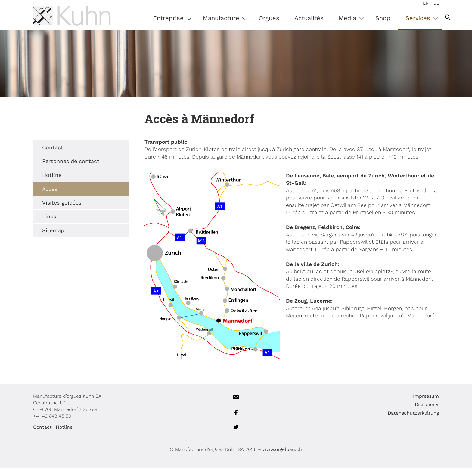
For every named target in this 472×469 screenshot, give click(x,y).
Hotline (56, 428)
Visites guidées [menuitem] (53, 204)
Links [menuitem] (41, 217)
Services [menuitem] (426, 18)
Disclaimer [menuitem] (435, 406)
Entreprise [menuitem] (177, 18)
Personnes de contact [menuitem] (63, 162)
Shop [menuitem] (390, 18)
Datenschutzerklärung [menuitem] (421, 414)
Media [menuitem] (356, 18)
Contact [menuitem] (44, 148)
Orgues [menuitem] (276, 18)
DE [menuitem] (436, 3)
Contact (34, 428)
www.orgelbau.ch (282, 450)
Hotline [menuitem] (44, 176)
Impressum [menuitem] (434, 397)
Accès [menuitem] (41, 190)
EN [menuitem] (426, 3)
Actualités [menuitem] (316, 18)
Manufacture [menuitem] (230, 18)
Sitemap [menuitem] (45, 231)
